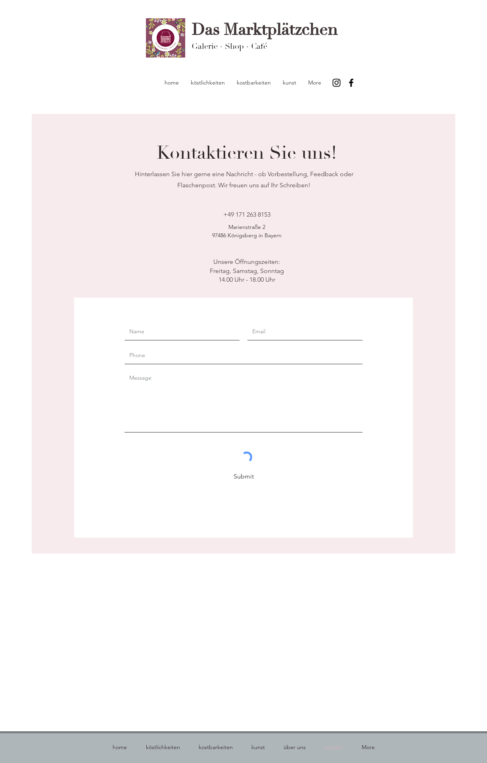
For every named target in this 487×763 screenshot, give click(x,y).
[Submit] (243, 477)
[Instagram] (336, 82)
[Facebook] (351, 82)
